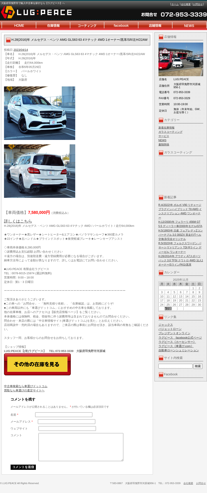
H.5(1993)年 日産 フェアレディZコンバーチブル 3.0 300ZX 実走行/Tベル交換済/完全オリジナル (180, 235)
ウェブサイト (19, 428)
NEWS (162, 140)
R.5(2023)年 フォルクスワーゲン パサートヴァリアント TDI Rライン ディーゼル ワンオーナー (180, 247)
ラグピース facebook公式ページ (180, 337)
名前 (14, 414)
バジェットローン (170, 329)
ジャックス (165, 324)
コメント (16, 435)
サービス (163, 136)
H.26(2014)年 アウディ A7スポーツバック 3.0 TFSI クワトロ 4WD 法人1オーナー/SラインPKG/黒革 (180, 260)
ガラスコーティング (170, 131)
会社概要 (186, 4)
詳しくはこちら (18, 221)
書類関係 (163, 144)
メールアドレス (21, 421)
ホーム (175, 4)
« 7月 (168, 308)
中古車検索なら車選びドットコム (25, 386)
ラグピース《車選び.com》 (176, 346)
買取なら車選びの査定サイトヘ (24, 390)
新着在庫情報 (166, 127)
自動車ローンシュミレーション (178, 350)
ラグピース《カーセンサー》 (177, 342)
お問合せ (198, 4)
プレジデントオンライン (174, 333)
